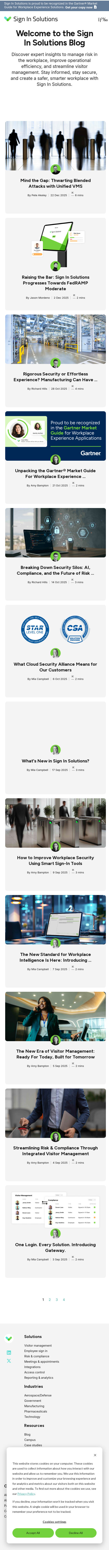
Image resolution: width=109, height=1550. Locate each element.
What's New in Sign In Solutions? (55, 761)
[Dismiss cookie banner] (95, 1455)
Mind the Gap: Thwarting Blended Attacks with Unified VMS (55, 183)
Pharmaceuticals (35, 1411)
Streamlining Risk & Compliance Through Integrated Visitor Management (55, 1150)
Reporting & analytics (38, 1377)
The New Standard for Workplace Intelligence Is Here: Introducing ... (55, 957)
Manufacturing (34, 1406)
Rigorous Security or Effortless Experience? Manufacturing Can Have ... (55, 376)
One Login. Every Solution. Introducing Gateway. (55, 1247)
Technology (32, 1416)
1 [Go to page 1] (43, 1300)
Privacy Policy (26, 1493)
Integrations (32, 1367)
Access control (34, 1372)
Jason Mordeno (40, 297)
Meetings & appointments (41, 1361)
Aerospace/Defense (37, 1395)
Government (32, 1400)
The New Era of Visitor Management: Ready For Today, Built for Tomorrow (55, 1054)
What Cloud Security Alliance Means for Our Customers (55, 667)
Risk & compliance (36, 1356)
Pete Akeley (38, 195)
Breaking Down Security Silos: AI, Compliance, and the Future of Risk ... (55, 570)
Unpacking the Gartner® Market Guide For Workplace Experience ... (55, 473)
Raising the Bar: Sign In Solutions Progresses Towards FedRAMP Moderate (55, 282)
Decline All (76, 1533)
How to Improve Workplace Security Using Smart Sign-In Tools (55, 860)
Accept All (33, 1533)
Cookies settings (54, 1521)
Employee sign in (35, 1351)
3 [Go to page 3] (57, 1300)
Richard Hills (39, 388)
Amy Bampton (39, 485)
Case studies (33, 1445)
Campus (30, 1440)
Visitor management (38, 1345)
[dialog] (54, 1495)
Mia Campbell (40, 679)
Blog (27, 1434)
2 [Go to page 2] (50, 1300)
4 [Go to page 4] (64, 1300)
